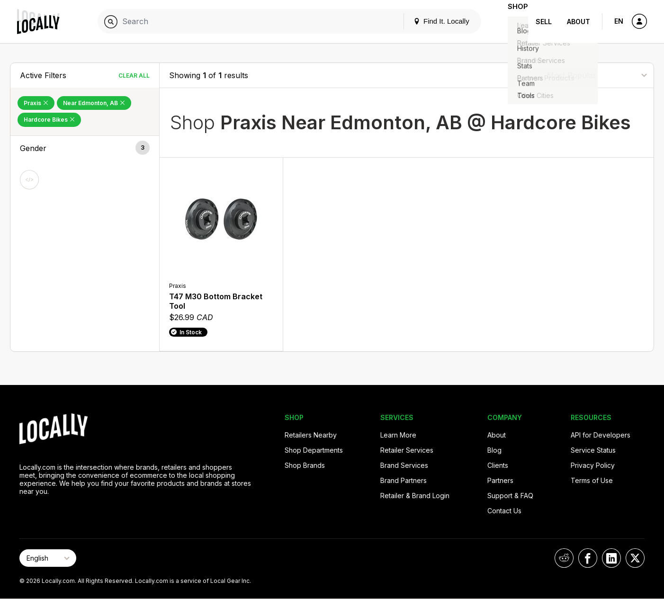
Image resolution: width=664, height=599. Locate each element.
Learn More (398, 435)
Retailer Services (406, 450)
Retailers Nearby (311, 435)
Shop (511, 22)
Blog (494, 450)
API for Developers (600, 435)
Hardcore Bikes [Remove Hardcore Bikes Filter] (49, 119)
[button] (84, 148)
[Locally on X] (635, 558)
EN (618, 21)
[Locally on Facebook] (587, 558)
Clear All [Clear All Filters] (134, 75)
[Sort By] (597, 75)
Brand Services (404, 465)
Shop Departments (314, 450)
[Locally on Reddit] (564, 558)
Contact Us (504, 511)
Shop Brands (305, 465)
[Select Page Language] (47, 558)
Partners (500, 480)
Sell (544, 22)
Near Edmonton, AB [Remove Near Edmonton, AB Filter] (94, 103)
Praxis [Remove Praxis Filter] (36, 103)
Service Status (593, 450)
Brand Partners (403, 480)
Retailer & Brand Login (414, 496)
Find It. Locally (428, 21)
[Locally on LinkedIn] (611, 558)
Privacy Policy (593, 465)
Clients (497, 465)
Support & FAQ (510, 496)
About (578, 22)
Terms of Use (592, 480)
